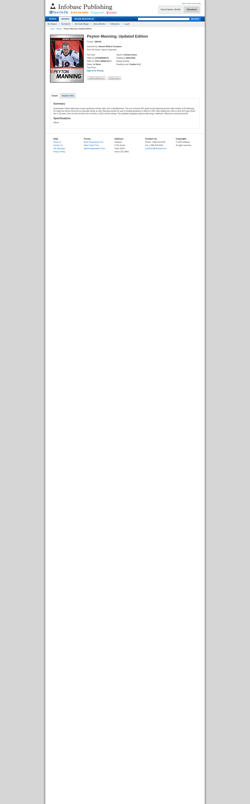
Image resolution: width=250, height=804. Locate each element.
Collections (114, 24)
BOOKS (52, 19)
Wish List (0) (192, 3)
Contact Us (58, 145)
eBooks (59, 29)
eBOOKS (65, 19)
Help (199, 3)
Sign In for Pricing (95, 71)
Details (55, 96)
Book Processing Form (93, 142)
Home (52, 29)
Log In (127, 24)
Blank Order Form (91, 145)
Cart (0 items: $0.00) (170, 9)
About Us (57, 142)
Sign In (184, 3)
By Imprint (66, 24)
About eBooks (99, 24)
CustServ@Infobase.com (155, 148)
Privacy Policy (59, 152)
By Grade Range (82, 24)
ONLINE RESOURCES (84, 19)
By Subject (52, 24)
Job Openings (59, 148)
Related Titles (68, 96)
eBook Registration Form (94, 148)
